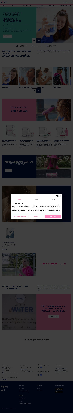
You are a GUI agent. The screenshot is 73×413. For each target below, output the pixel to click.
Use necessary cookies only (20, 216)
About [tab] (53, 199)
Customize (36, 216)
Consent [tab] (19, 199)
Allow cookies (53, 216)
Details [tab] (36, 199)
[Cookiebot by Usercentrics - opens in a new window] (56, 196)
